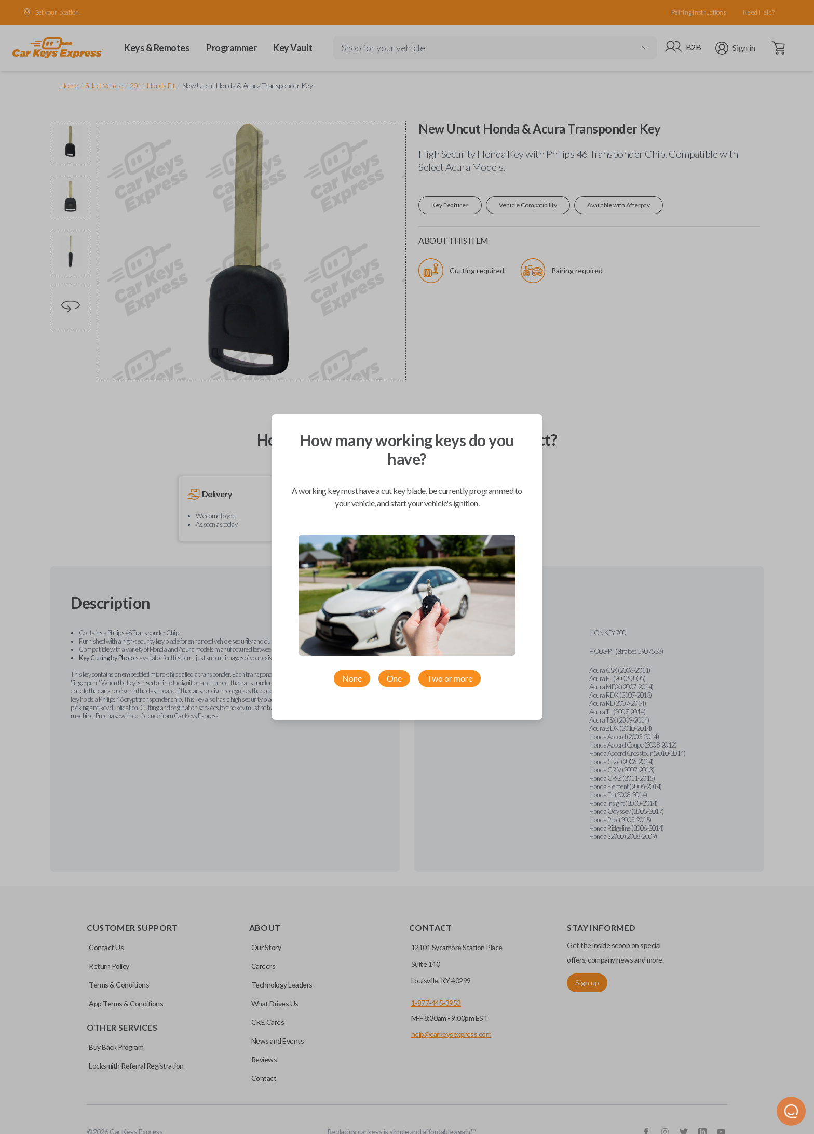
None (352, 678)
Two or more (449, 678)
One (394, 678)
